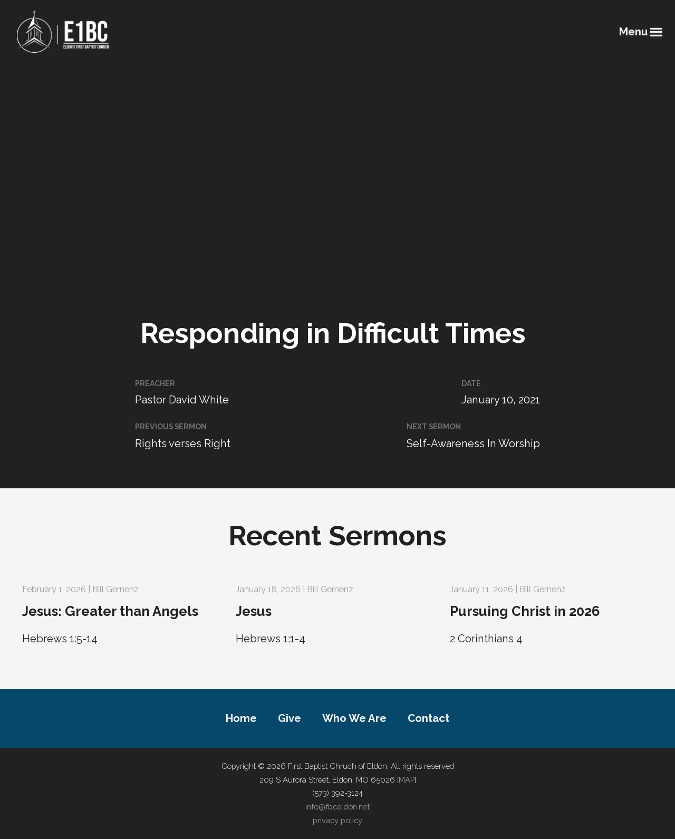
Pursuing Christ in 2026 (525, 611)
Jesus (254, 611)
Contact (428, 718)
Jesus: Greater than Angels (110, 611)
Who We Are (354, 718)
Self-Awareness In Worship (473, 443)
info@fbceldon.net (337, 806)
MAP (406, 779)
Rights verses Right (182, 443)
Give (289, 718)
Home (241, 718)
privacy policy (337, 820)
